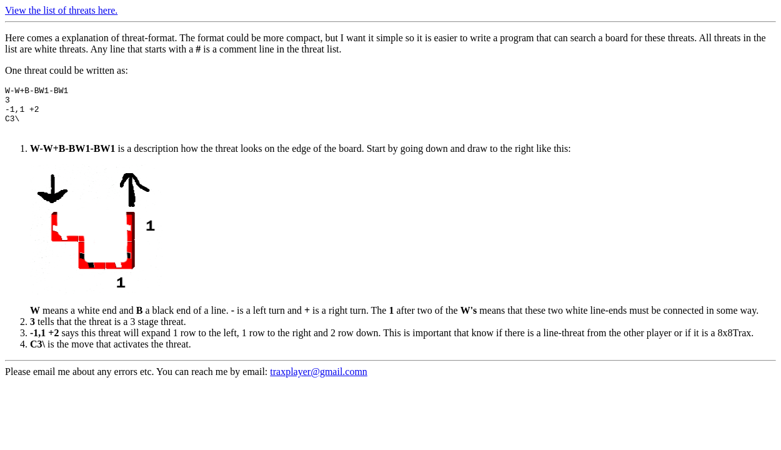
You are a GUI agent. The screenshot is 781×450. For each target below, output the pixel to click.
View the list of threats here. (61, 10)
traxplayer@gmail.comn (318, 381)
